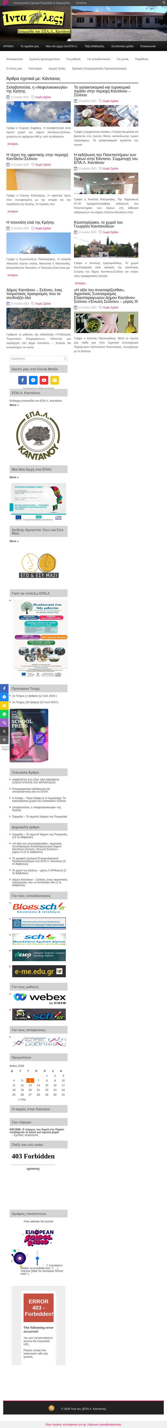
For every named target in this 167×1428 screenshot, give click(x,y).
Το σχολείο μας (30, 46)
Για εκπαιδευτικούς (98, 59)
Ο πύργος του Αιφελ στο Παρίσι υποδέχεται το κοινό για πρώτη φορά (37, 1131)
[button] (4, 688)
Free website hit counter (39, 1221)
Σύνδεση (81, 3)
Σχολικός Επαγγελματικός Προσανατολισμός (99, 68)
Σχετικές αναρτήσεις (26, 1135)
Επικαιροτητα (14, 59)
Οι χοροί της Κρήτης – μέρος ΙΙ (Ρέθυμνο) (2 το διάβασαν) (39, 872)
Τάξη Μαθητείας (94, 46)
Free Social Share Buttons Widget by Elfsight (13, 748)
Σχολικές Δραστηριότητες (44, 59)
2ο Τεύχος (18, 695)
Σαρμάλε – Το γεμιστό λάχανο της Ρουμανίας (39, 816)
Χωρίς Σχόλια (43, 97)
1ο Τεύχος (18, 702)
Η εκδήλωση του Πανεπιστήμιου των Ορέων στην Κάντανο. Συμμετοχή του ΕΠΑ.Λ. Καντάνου (106, 159)
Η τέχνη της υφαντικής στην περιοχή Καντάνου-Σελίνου (37, 157)
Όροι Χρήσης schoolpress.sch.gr (66, 1424)
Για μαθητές (73, 59)
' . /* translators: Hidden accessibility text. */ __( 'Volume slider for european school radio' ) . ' (41, 1269)
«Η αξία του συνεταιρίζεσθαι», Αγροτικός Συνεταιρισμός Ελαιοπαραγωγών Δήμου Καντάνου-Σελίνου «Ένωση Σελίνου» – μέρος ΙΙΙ (106, 296)
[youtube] (44, 380)
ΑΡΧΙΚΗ (8, 46)
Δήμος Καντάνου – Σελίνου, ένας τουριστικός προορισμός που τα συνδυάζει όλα (34, 294)
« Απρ (22, 1099)
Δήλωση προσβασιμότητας (104, 1424)
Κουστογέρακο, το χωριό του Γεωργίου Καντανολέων (98, 224)
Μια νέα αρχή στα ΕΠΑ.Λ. (62, 46)
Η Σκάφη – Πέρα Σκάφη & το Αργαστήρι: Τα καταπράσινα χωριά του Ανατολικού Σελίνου (39, 799)
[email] (54, 380)
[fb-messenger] (33, 380)
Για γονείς (123, 59)
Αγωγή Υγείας (56, 68)
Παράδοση (141, 59)
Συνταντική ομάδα (122, 46)
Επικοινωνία (148, 46)
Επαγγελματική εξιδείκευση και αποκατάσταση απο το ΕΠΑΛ (31, 790)
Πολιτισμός (35, 68)
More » (14, 405)
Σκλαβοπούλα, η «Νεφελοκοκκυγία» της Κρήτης (37, 89)
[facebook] (22, 380)
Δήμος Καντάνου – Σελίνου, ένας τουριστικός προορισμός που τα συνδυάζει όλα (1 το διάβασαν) (39, 882)
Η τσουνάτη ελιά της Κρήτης (30, 222)
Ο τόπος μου (14, 68)
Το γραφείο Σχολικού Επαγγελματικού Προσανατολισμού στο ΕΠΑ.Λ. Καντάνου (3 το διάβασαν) (39, 861)
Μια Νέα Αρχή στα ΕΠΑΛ (32, 469)
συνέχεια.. (13, 143)
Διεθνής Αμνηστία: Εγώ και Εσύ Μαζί (37, 531)
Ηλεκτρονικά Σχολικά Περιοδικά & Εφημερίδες (42, 3)
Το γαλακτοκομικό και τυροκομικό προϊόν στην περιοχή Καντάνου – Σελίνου (102, 91)
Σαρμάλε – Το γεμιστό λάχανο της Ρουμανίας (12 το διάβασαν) (39, 836)
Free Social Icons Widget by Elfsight (38, 388)
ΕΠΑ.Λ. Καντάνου (26, 393)
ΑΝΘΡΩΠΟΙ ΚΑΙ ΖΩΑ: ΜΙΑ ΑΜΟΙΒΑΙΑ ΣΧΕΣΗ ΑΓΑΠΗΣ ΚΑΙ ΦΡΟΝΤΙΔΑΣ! (35, 781)
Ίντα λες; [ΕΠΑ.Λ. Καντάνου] (88, 1408)
